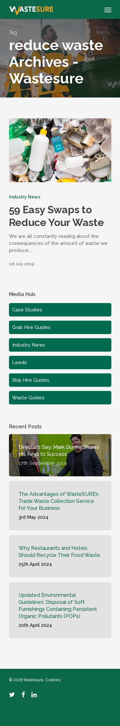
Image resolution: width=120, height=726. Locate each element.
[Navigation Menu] (107, 9)
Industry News (24, 196)
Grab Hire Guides (31, 327)
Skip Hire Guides (30, 380)
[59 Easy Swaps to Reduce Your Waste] (60, 150)
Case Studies (27, 310)
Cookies (52, 680)
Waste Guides (28, 398)
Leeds (19, 362)
